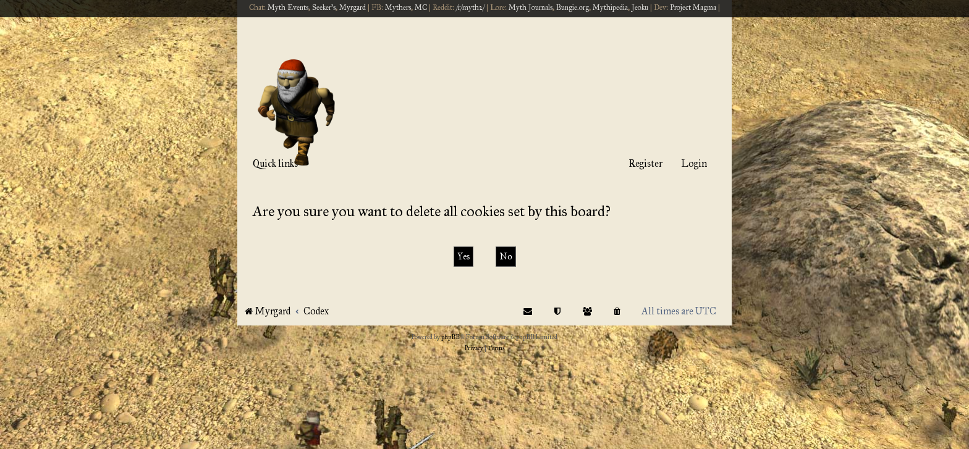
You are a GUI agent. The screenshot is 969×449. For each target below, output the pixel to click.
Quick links (275, 163)
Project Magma (693, 7)
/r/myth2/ (470, 7)
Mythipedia (610, 7)
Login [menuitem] (694, 163)
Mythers (398, 7)
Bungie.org (572, 7)
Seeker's (324, 7)
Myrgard (352, 7)
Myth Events (288, 7)
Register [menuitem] (645, 163)
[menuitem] (617, 311)
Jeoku (640, 7)
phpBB (450, 337)
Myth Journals (530, 7)
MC (421, 7)
